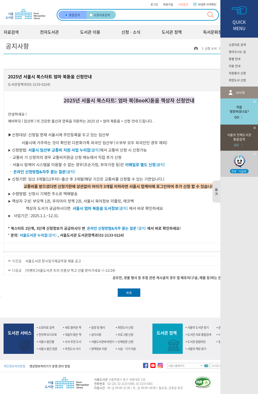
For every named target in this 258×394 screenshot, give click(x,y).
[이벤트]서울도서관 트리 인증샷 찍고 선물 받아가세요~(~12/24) (70, 270)
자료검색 (11, 32)
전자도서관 (49, 32)
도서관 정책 (172, 32)
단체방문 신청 (125, 341)
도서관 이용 (90, 32)
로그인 (154, 4)
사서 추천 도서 (73, 341)
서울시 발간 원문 (47, 349)
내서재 (240, 92)
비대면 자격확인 (207, 4)
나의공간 (183, 4)
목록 (129, 293)
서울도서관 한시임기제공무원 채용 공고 (53, 260)
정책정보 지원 (99, 349)
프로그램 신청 (125, 334)
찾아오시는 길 (237, 52)
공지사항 (96, 334)
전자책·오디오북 (47, 334)
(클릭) (64, 150)
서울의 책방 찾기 (196, 349)
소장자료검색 (99, 15)
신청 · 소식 (130, 32)
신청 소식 (211, 48)
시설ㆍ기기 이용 (127, 349)
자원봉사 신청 (237, 73)
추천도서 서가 (72, 349)
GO (206, 365)
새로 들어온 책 (73, 327)
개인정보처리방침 (14, 366)
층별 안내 (234, 59)
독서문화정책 (214, 32)
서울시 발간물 (46, 341)
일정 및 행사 (98, 327)
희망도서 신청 (237, 80)
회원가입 (168, 4)
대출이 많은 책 (73, 334)
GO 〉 (239, 136)
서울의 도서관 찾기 (198, 327)
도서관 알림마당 (196, 341)
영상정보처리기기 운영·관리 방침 (49, 366)
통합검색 (72, 15)
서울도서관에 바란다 (102, 341)
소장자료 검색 (237, 44)
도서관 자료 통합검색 (199, 334)
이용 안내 (234, 66)
